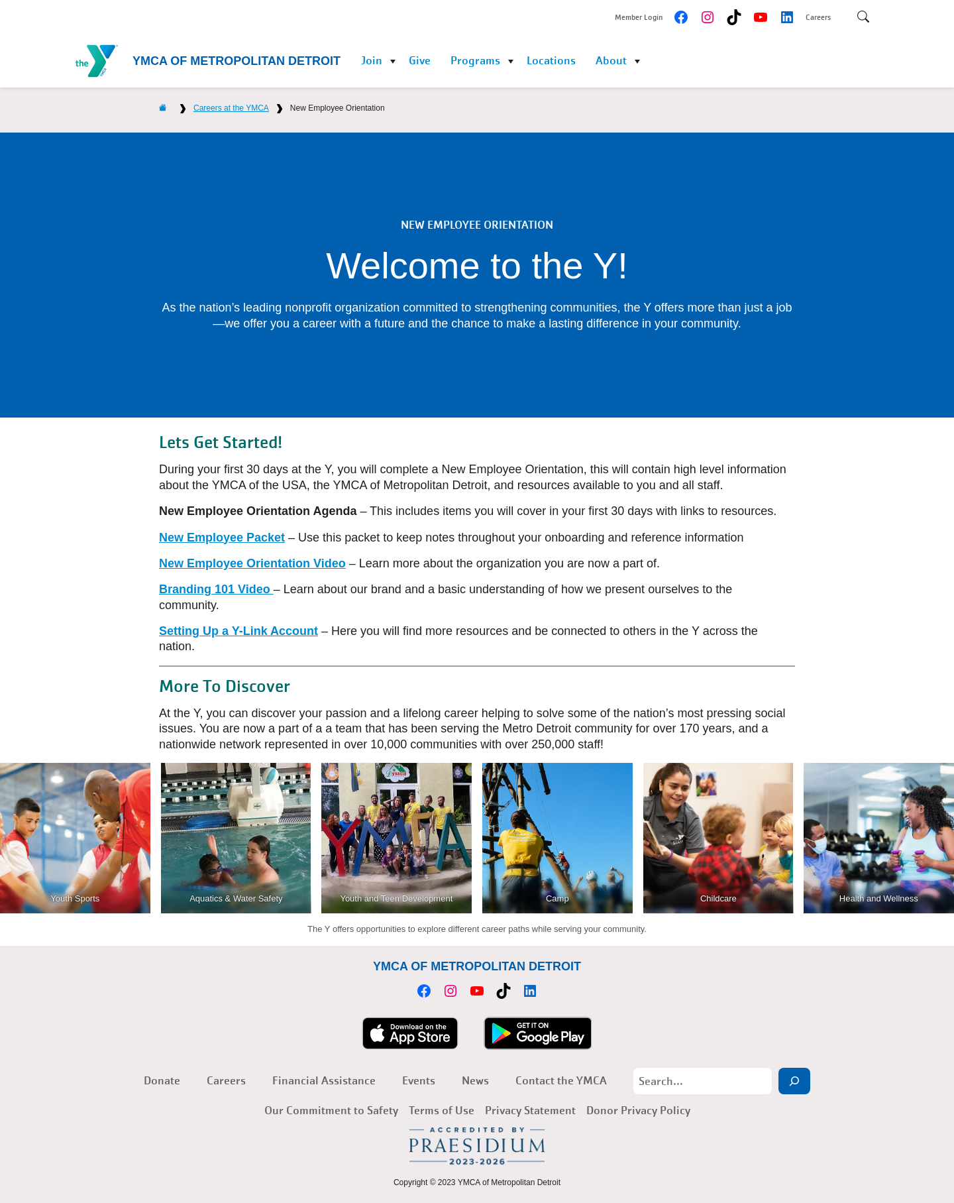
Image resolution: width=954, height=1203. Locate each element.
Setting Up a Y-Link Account (238, 631)
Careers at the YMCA (231, 108)
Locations (551, 60)
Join (371, 60)
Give (420, 60)
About (611, 60)
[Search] (794, 1081)
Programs (475, 60)
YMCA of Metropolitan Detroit (236, 61)
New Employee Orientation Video (252, 563)
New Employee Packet (222, 537)
